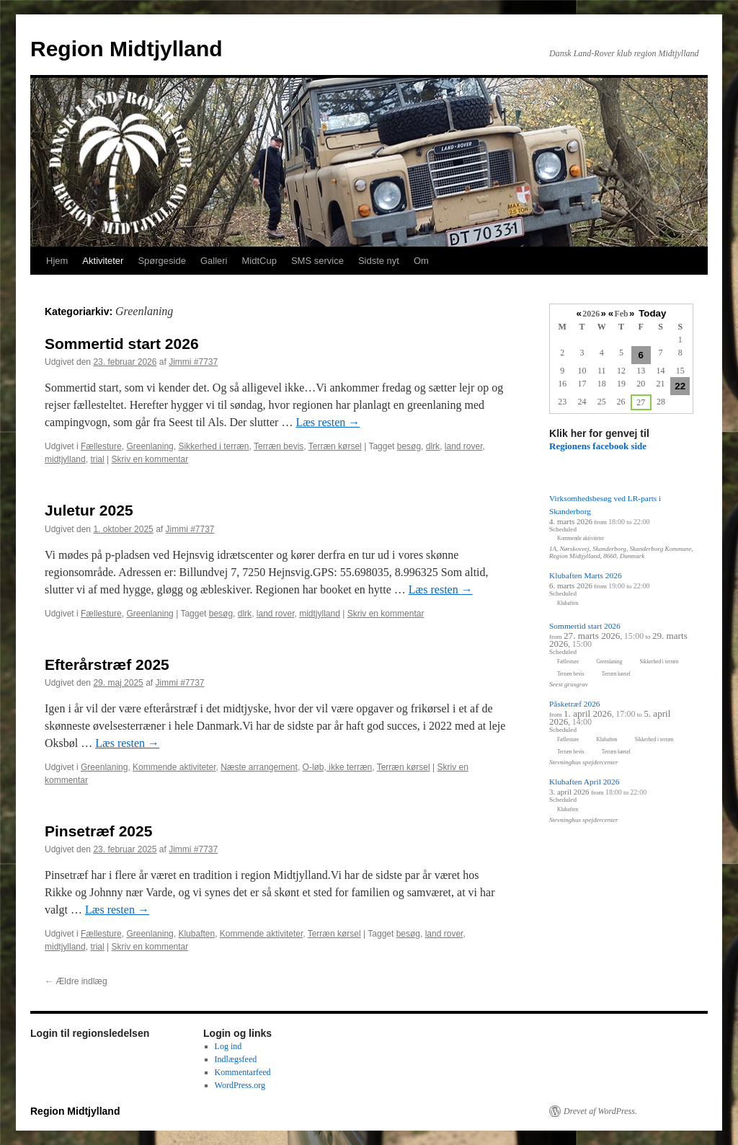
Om (421, 260)
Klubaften (196, 934)
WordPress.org (240, 1085)
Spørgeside (161, 260)
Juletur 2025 (89, 510)
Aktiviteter (102, 260)
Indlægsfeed (236, 1059)
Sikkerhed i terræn (213, 446)
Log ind (228, 1046)
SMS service (317, 260)
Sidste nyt (378, 260)
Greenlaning (149, 446)
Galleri (214, 260)
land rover (464, 446)
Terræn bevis (278, 446)
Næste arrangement (259, 767)
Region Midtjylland (126, 49)
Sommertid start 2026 (122, 343)
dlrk (433, 446)
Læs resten (327, 422)
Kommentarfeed (243, 1072)
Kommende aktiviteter (174, 767)
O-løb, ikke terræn (338, 767)
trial (97, 459)
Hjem (57, 260)
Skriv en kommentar (150, 459)
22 (680, 386)
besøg (409, 446)
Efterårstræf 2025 (107, 664)
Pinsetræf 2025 (98, 831)
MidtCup (258, 260)
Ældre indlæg (76, 981)
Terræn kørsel (335, 446)
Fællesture (101, 446)
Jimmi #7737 (193, 362)
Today (652, 313)
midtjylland (65, 459)
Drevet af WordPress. (600, 1111)
